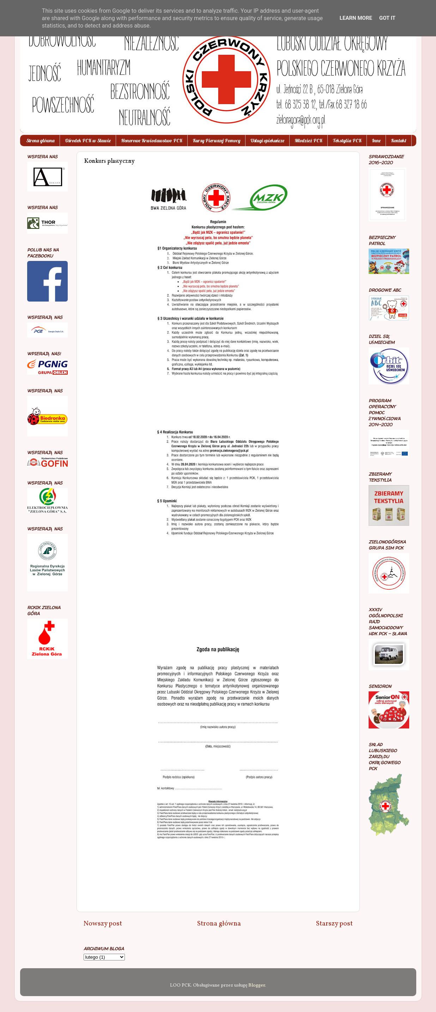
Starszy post (334, 923)
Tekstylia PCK (347, 140)
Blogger (256, 985)
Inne (376, 140)
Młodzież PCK (308, 140)
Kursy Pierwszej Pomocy (216, 140)
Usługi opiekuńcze (267, 140)
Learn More (356, 18)
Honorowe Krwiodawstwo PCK (151, 140)
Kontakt (398, 140)
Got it (387, 18)
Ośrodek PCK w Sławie (88, 140)
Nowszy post (103, 923)
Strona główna (40, 140)
